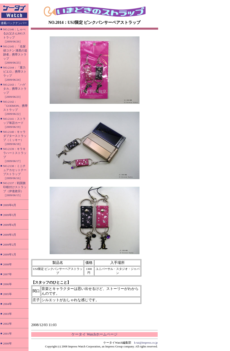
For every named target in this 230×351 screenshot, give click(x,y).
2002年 (7, 323)
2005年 (7, 294)
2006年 (7, 284)
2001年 (7, 333)
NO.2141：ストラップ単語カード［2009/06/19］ (14, 123)
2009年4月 (9, 225)
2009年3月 (9, 234)
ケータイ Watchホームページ (94, 334)
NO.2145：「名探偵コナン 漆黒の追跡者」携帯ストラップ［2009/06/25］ (15, 54)
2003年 (7, 313)
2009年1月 (9, 254)
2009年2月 (9, 244)
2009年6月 (9, 205)
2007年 (7, 274)
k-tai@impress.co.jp (146, 342)
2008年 (7, 264)
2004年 (7, 304)
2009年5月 (9, 215)
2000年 (7, 343)
